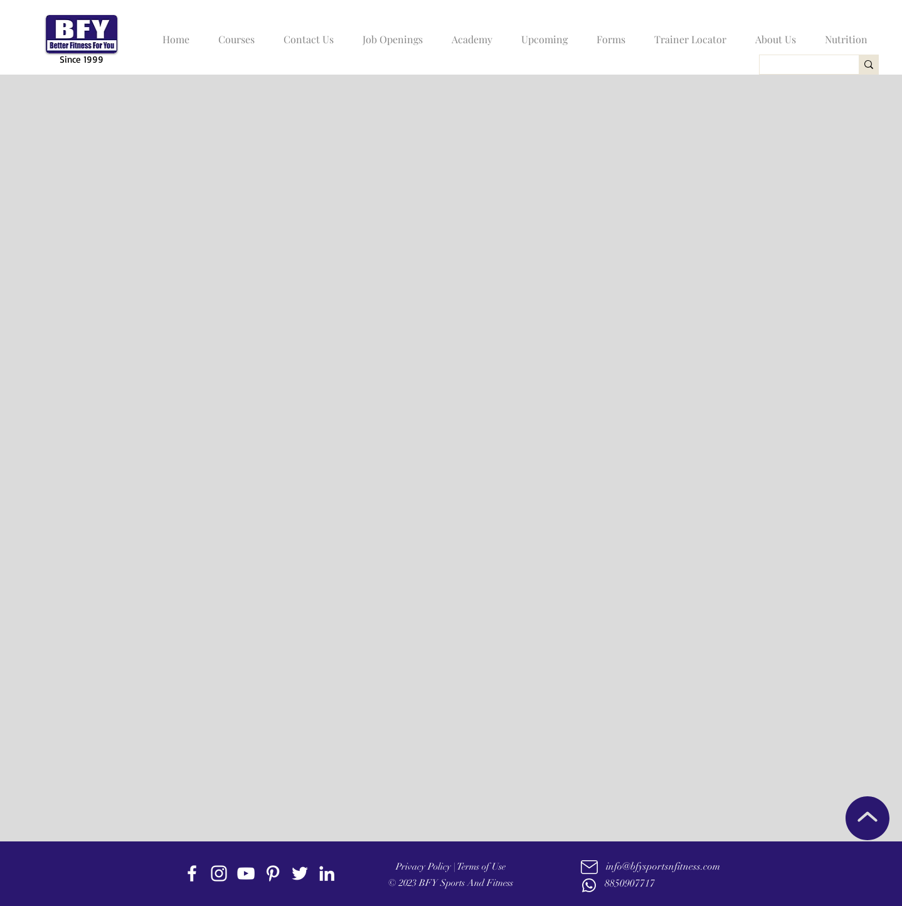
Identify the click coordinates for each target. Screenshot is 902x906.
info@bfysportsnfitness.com (663, 866)
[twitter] (299, 873)
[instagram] (219, 873)
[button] (233, 33)
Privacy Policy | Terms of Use (451, 866)
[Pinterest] (273, 873)
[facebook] (192, 873)
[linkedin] (326, 873)
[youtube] (246, 873)
